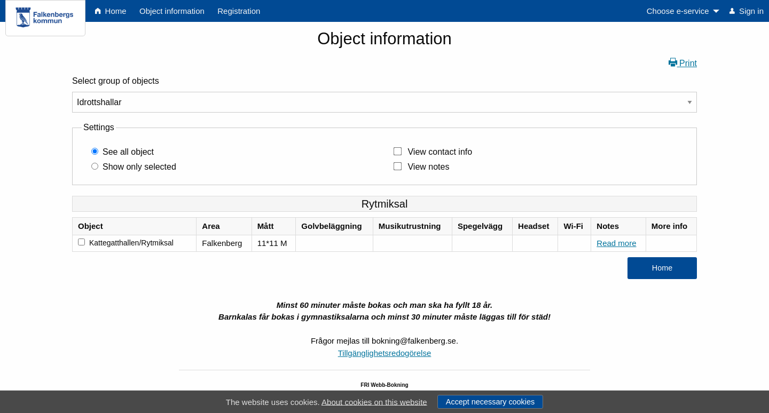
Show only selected (139, 166)
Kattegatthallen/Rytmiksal (131, 243)
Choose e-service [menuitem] (678, 10)
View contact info (439, 151)
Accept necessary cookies (490, 402)
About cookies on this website (374, 401)
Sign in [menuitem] (746, 10)
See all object (128, 151)
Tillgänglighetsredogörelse (384, 353)
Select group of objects (115, 80)
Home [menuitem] (110, 10)
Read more (616, 243)
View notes (428, 166)
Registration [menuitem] (238, 10)
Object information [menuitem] (172, 10)
